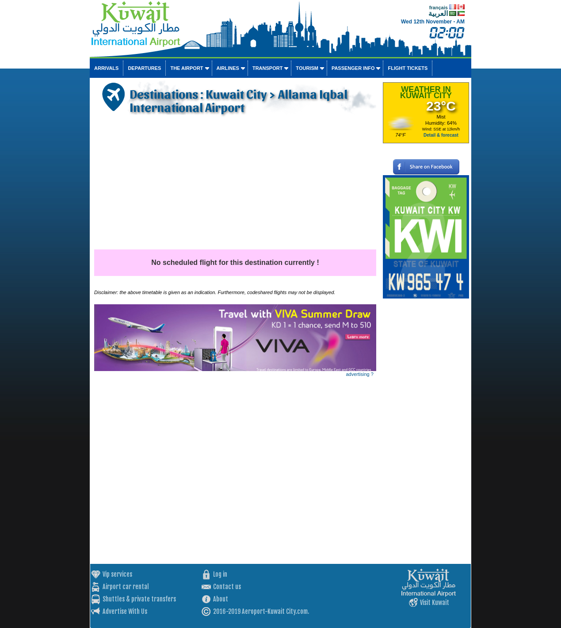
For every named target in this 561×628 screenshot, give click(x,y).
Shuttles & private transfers (139, 599)
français (438, 7)
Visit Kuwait (434, 602)
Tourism (307, 68)
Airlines (228, 68)
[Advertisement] (235, 183)
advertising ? (360, 374)
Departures (144, 68)
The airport (186, 68)
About (220, 599)
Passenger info (353, 68)
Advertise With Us (125, 611)
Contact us (227, 586)
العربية (438, 13)
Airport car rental (126, 586)
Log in (220, 574)
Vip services (117, 574)
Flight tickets (407, 68)
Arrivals (106, 68)
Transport (267, 68)
